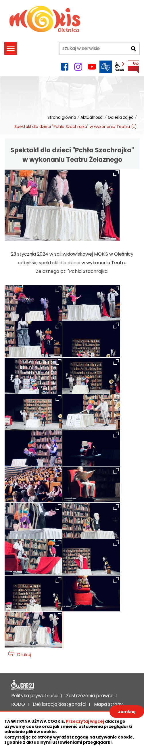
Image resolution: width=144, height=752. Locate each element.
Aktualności (91, 117)
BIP (133, 67)
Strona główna (61, 117)
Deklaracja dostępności (22, 685)
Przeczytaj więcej (85, 721)
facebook (64, 67)
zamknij (126, 711)
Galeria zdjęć (121, 117)
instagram (78, 67)
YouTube (92, 67)
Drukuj (24, 654)
